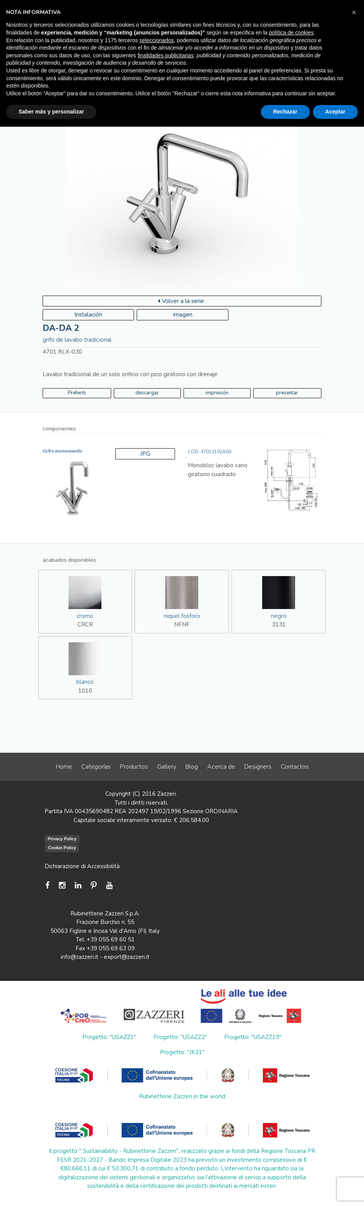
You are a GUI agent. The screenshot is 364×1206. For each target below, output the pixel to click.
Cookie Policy (62, 847)
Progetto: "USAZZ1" (109, 1037)
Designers (257, 766)
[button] (354, 12)
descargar (147, 392)
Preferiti (77, 392)
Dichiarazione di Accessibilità (82, 866)
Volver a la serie (181, 301)
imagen (182, 314)
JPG (145, 454)
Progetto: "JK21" (182, 1052)
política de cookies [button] (291, 32)
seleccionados (156, 40)
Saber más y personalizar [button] (51, 111)
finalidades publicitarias (165, 55)
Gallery (166, 766)
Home (64, 766)
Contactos (295, 766)
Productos (134, 766)
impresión (217, 392)
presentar (287, 392)
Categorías (96, 766)
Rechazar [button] (285, 111)
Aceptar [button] (335, 111)
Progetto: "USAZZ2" (180, 1037)
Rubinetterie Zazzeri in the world (182, 1096)
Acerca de (221, 766)
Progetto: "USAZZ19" (253, 1037)
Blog (191, 766)
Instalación (88, 314)
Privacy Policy (62, 838)
